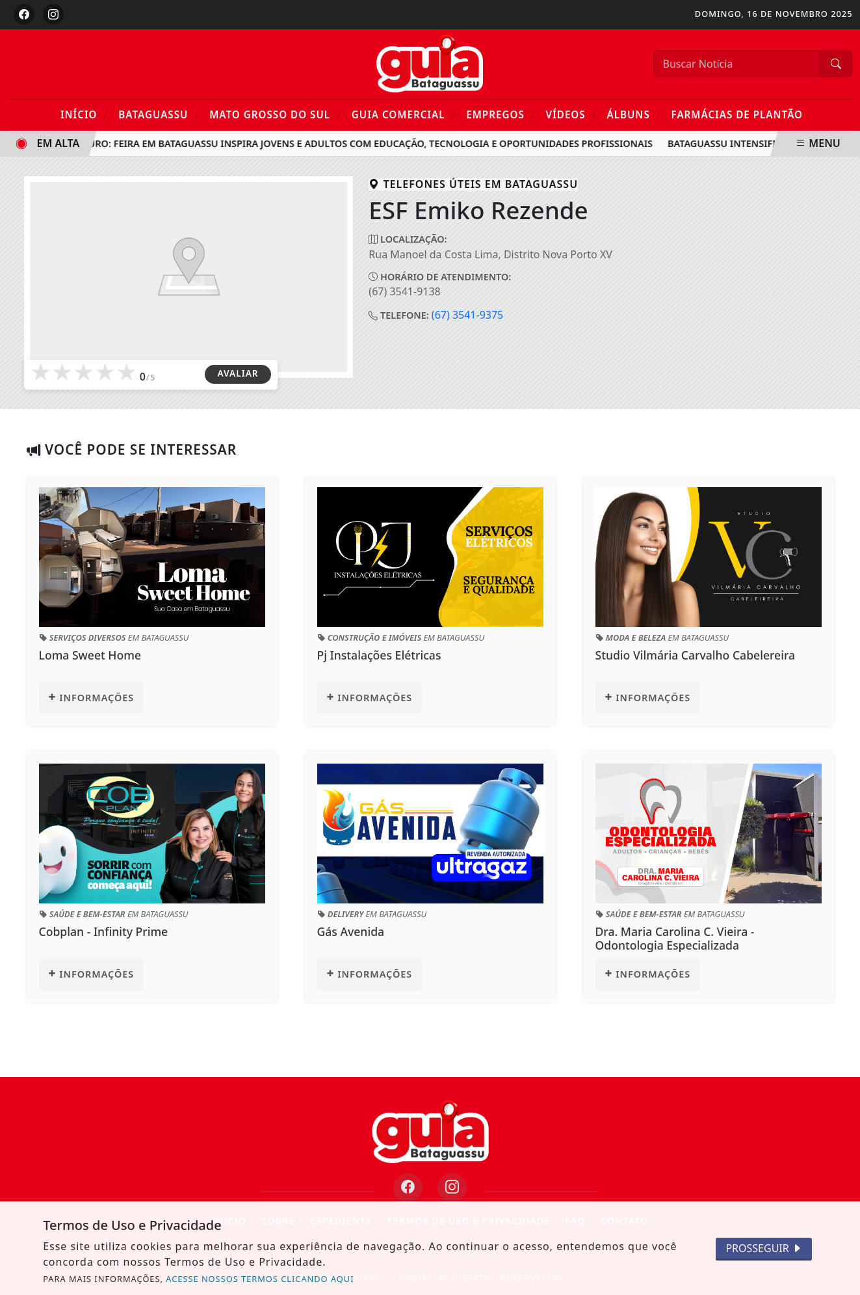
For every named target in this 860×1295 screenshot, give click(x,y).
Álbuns (633, 114)
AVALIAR (237, 373)
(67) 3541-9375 (467, 315)
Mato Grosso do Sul (275, 114)
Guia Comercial (404, 114)
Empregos (501, 114)
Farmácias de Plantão (737, 114)
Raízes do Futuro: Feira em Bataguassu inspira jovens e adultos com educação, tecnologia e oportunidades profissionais (339, 143)
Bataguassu (159, 114)
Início (84, 114)
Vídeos (571, 114)
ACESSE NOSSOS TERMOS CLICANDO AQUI (260, 1279)
